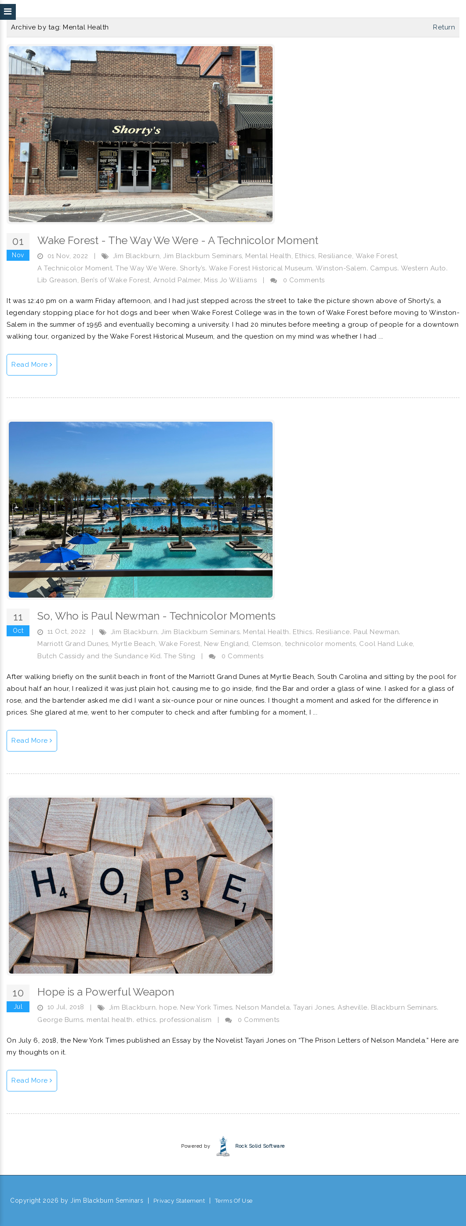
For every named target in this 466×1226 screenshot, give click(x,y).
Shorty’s (192, 268)
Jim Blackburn (136, 256)
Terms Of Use (234, 1200)
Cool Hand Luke (386, 644)
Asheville (353, 1007)
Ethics (305, 256)
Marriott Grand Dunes (72, 644)
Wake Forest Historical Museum (261, 268)
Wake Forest (376, 256)
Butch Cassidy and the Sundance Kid (98, 656)
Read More (31, 365)
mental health (110, 1020)
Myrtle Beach (133, 644)
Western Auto (423, 268)
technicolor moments (320, 644)
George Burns (60, 1020)
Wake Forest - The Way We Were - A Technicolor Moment (177, 240)
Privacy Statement (179, 1200)
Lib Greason (57, 280)
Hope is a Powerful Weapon (105, 991)
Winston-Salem (341, 268)
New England (226, 644)
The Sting (180, 656)
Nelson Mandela (263, 1007)
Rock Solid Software (260, 1146)
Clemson (266, 644)
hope (168, 1007)
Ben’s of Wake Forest (115, 280)
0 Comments (304, 280)
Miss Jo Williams (230, 280)
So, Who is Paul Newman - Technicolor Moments (156, 615)
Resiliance (335, 256)
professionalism (186, 1020)
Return (444, 27)
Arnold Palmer (177, 280)
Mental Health (268, 256)
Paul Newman (376, 632)
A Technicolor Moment (74, 268)
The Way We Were (146, 268)
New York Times (206, 1007)
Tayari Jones (313, 1007)
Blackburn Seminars (404, 1007)
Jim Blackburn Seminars (202, 256)
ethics (146, 1020)
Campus (383, 268)
